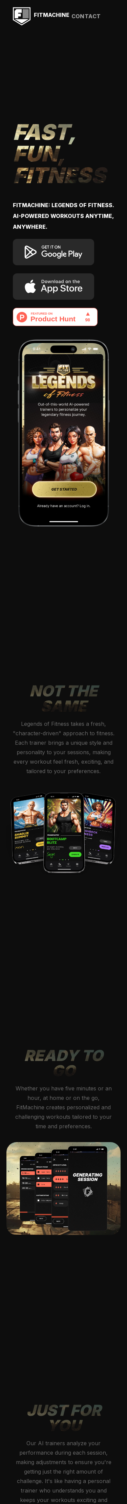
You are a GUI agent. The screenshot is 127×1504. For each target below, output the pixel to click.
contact (86, 16)
